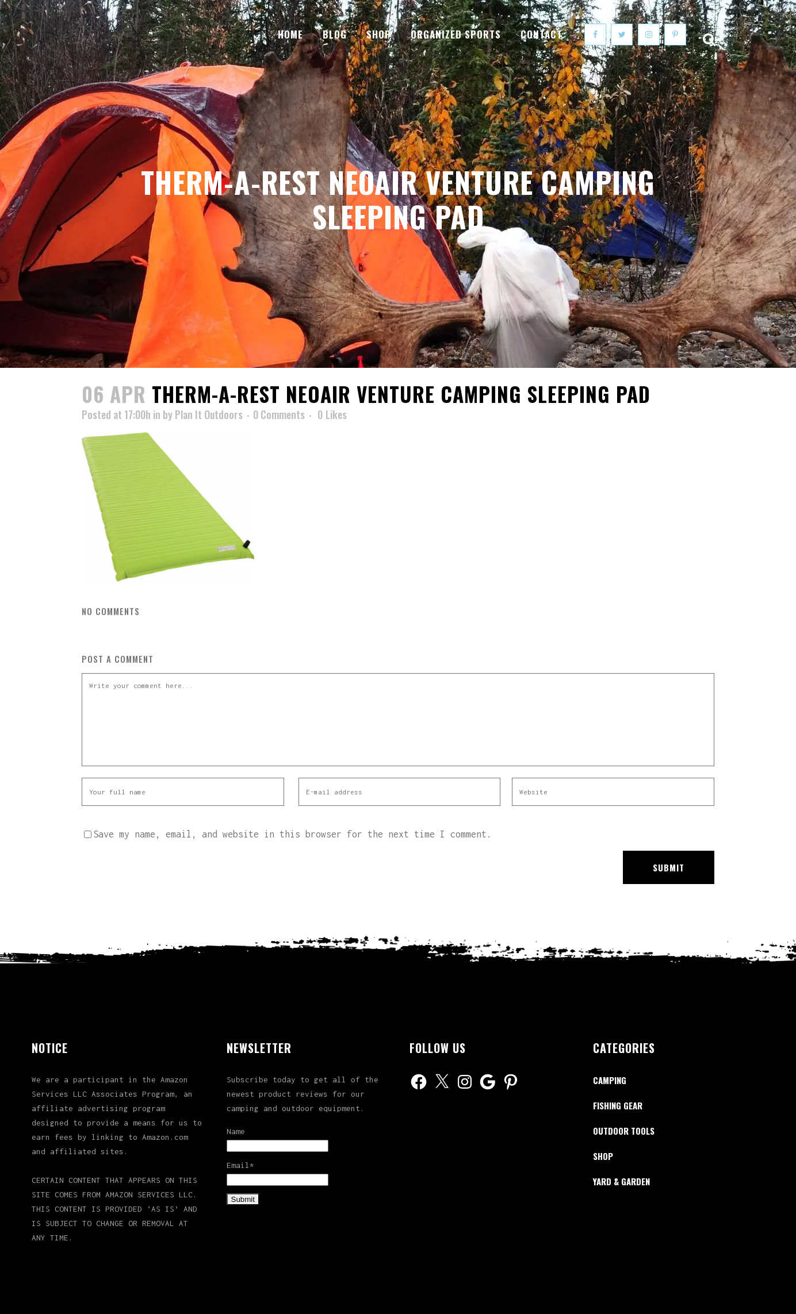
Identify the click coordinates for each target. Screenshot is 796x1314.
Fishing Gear (617, 1105)
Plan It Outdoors (209, 414)
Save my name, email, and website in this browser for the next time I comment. (292, 834)
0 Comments (279, 414)
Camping (609, 1080)
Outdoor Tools (624, 1130)
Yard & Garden (621, 1181)
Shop (603, 1156)
